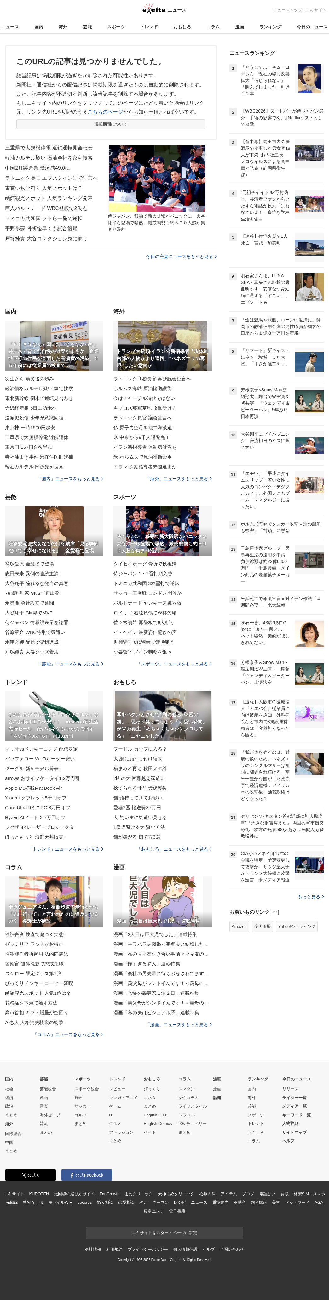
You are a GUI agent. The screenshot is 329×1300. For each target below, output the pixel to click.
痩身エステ (154, 1211)
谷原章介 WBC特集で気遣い (35, 632)
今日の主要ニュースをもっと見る (181, 256)
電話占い (267, 1194)
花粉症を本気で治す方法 (31, 1002)
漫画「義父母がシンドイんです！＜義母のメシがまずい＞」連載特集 (162, 1002)
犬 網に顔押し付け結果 (138, 758)
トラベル (186, 1115)
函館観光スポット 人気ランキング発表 (49, 198)
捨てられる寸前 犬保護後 (140, 788)
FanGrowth (109, 1194)
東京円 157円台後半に (29, 447)
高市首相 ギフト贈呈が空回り (36, 1012)
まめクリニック (138, 1194)
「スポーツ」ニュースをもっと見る (174, 663)
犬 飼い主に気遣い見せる (140, 817)
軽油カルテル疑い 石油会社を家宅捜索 (49, 158)
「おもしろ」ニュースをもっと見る (174, 849)
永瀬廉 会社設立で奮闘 (29, 603)
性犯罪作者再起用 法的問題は (36, 954)
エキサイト (316, 10)
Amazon (239, 926)
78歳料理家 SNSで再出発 (32, 593)
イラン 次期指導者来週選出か (145, 466)
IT (111, 1115)
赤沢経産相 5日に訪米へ (31, 408)
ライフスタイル (192, 1106)
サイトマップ (294, 1132)
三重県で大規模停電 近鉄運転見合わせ (49, 147)
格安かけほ (33, 1202)
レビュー (117, 1088)
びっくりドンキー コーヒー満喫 (39, 983)
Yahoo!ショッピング (296, 926)
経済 (9, 1097)
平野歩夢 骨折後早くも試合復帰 (41, 228)
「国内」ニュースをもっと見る (70, 478)
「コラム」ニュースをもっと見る (68, 1034)
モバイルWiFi (61, 1202)
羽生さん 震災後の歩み (29, 378)
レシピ (180, 1202)
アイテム (229, 1194)
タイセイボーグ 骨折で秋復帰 (145, 563)
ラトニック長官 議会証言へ (142, 417)
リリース (290, 1088)
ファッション (121, 1132)
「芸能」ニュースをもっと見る (70, 663)
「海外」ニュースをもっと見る (179, 478)
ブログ (248, 1194)
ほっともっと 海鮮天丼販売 (34, 837)
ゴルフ (80, 1115)
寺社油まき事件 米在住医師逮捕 (39, 457)
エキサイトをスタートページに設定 (164, 1232)
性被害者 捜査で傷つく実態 (34, 934)
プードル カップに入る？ (140, 749)
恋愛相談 (126, 1202)
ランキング (270, 26)
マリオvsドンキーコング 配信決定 (41, 749)
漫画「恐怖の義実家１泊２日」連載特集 (156, 993)
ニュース (10, 26)
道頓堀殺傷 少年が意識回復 (34, 417)
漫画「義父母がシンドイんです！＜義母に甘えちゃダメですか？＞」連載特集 (162, 983)
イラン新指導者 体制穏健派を (145, 447)
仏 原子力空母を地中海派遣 (142, 427)
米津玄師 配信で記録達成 (32, 642)
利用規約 (114, 1249)
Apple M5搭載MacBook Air (33, 788)
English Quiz (155, 1115)
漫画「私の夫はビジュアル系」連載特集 (156, 1012)
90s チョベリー (192, 1123)
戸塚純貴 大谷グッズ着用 (32, 651)
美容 (276, 1202)
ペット (150, 1132)
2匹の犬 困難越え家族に (139, 778)
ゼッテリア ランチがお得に (34, 944)
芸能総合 (48, 1088)
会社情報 (93, 1249)
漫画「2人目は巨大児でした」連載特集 (155, 934)
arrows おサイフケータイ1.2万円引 (42, 778)
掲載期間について (111, 124)
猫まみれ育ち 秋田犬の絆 (140, 768)
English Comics (158, 1123)
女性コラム (188, 1097)
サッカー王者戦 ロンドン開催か (147, 593)
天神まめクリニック (176, 1194)
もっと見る (311, 896)
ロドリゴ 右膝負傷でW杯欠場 (144, 612)
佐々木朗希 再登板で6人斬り (144, 622)
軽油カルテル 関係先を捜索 (34, 466)
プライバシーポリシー (148, 1249)
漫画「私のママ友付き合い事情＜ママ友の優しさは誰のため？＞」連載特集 (162, 954)
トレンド (149, 26)
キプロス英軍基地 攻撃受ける (145, 408)
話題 (217, 1097)
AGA (319, 1202)
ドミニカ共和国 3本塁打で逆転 (146, 583)
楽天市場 (262, 926)
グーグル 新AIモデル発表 (32, 768)
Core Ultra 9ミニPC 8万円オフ (37, 807)
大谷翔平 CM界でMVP (29, 612)
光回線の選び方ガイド (74, 1194)
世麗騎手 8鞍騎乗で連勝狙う (144, 642)
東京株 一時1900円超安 (30, 427)
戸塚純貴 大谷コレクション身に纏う (46, 238)
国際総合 (13, 1133)
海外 (63, 26)
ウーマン (161, 1202)
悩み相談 (105, 1202)
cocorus (85, 1202)
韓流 (44, 1123)
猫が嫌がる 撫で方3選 (136, 837)
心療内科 (207, 1194)
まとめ (11, 1115)
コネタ (150, 1097)
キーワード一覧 (296, 1115)
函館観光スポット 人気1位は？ (38, 993)
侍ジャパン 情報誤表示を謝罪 (36, 622)
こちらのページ (105, 111)
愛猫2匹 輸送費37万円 (137, 807)
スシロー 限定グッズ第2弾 (33, 973)
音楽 (44, 1106)
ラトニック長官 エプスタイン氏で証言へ (51, 178)
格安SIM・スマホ (309, 1194)
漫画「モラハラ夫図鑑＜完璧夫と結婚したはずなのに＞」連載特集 (162, 944)
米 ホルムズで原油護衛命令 (142, 457)
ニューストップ (287, 10)
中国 (9, 1142)
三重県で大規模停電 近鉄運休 (36, 437)
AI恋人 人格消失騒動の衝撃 (34, 1022)
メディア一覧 (294, 1106)
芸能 (87, 26)
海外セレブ (50, 1115)
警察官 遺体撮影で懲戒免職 (34, 963)
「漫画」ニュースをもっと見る (179, 1024)
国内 (38, 26)
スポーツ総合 (86, 1088)
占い (143, 1202)
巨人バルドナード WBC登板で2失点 (46, 208)
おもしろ (182, 26)
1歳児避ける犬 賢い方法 (139, 827)
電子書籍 (177, 1211)
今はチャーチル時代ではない (144, 398)
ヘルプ (288, 1141)
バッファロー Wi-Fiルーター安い (40, 758)
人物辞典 (290, 1123)
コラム (213, 26)
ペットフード (297, 1202)
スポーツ (116, 26)
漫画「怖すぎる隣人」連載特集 (146, 963)
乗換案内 (220, 1202)
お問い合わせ (232, 1249)
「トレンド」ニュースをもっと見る (65, 849)
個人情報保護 (185, 1249)
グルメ (115, 1123)
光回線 (12, 1202)
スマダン (186, 1088)
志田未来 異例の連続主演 (32, 573)
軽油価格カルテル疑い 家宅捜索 (39, 388)
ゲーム (115, 1106)
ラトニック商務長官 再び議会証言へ (152, 378)
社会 (9, 1088)
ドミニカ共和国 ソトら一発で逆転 (44, 218)
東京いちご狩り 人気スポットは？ (44, 188)
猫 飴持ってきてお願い (138, 797)
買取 (284, 1194)
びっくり (152, 1088)
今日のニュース (312, 26)
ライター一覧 (294, 1097)
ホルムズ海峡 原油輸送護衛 (142, 388)
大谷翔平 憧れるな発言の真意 (36, 583)
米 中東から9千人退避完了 (141, 437)
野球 (78, 1097)
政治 (9, 1106)
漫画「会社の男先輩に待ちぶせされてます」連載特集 (162, 973)
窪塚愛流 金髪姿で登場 (29, 563)
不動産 (240, 1202)
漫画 (239, 26)
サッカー (82, 1106)
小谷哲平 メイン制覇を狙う (142, 651)
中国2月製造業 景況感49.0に (37, 168)
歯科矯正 (259, 1202)
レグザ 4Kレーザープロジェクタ (39, 827)
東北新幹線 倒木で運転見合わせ (39, 398)
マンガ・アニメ (123, 1097)
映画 (44, 1097)
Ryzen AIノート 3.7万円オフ (35, 817)
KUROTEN (39, 1194)
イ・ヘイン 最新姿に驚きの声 (145, 632)
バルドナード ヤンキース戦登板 (147, 603)
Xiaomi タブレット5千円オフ (35, 797)
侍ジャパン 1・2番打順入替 (143, 573)
